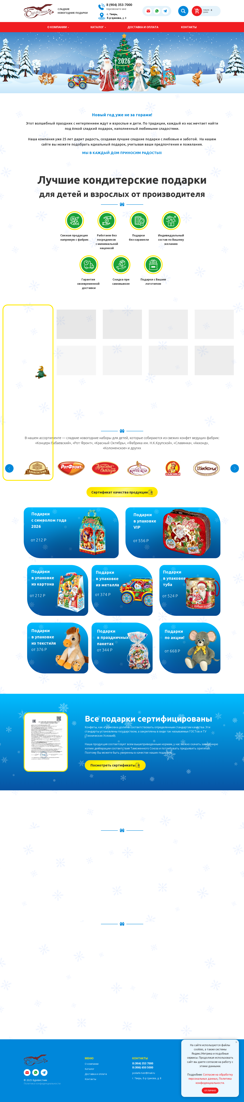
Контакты (189, 27)
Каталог (97, 27)
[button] (117, 9)
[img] (71, 532)
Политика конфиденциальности (42, 1083)
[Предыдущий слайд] (9, 468)
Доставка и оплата (143, 27)
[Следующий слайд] (234, 468)
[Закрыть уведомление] (236, 1042)
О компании (57, 27)
